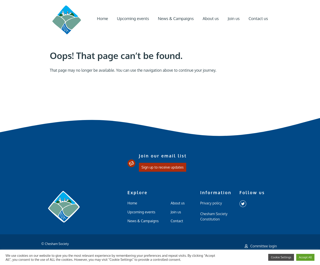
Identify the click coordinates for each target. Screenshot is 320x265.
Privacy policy (211, 203)
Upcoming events (133, 18)
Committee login (261, 246)
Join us (234, 18)
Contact (177, 221)
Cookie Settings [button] (281, 257)
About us (211, 18)
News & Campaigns (176, 18)
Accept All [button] (305, 257)
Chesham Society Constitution (214, 216)
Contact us (258, 18)
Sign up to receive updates (163, 167)
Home (102, 18)
